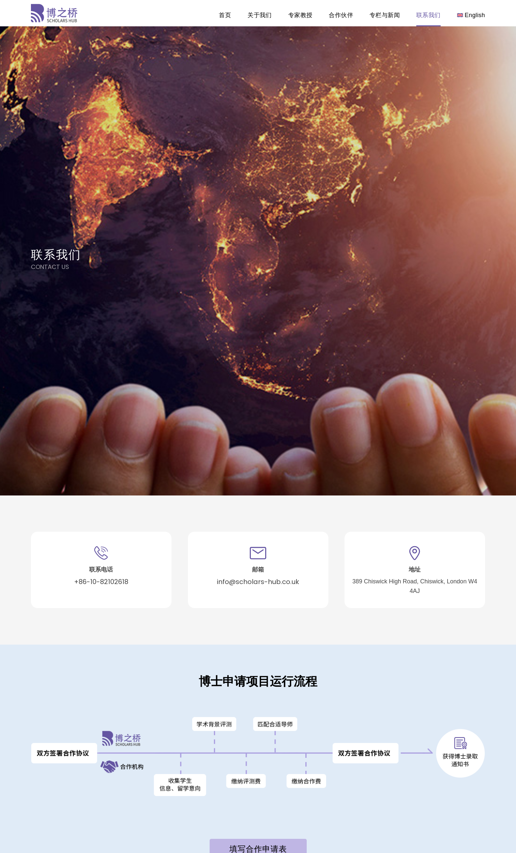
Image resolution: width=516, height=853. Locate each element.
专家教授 (300, 15)
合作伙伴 (341, 15)
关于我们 (259, 15)
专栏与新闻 (385, 15)
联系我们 (428, 15)
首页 (225, 15)
